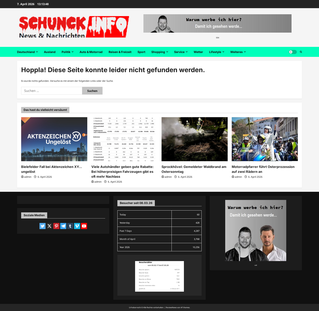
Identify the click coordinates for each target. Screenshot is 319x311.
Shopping (158, 52)
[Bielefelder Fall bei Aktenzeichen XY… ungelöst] (54, 139)
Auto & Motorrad (91, 52)
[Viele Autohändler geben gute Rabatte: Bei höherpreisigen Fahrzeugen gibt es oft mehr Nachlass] (124, 139)
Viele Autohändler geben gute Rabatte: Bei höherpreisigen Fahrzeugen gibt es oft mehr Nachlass (122, 172)
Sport (141, 52)
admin (27, 177)
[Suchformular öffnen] (301, 52)
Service (179, 52)
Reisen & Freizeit (120, 52)
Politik (66, 52)
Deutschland (26, 52)
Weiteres (236, 52)
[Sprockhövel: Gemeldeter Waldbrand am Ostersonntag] (195, 139)
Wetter (198, 52)
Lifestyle (215, 52)
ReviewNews (171, 307)
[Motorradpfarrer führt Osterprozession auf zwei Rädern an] (265, 139)
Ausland (50, 52)
